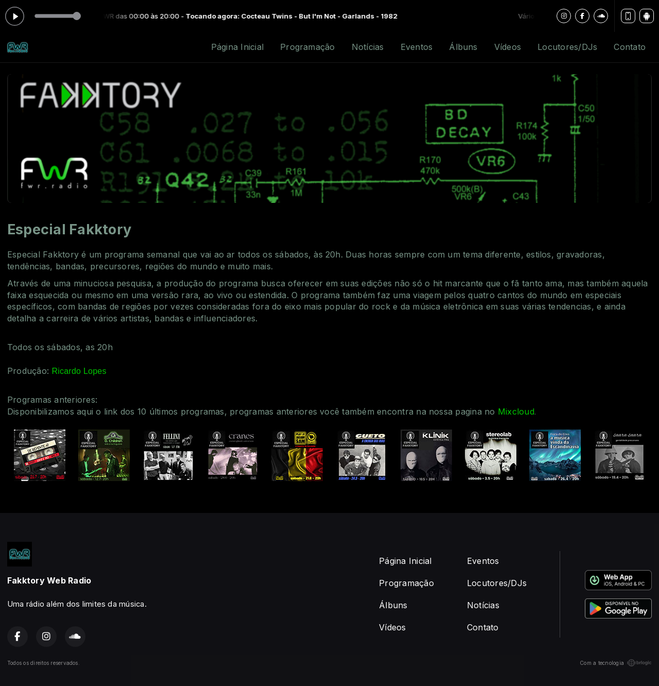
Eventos (417, 47)
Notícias (368, 47)
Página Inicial (237, 47)
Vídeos (507, 47)
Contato (630, 47)
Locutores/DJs (567, 47)
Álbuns (463, 47)
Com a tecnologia (616, 662)
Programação (307, 47)
